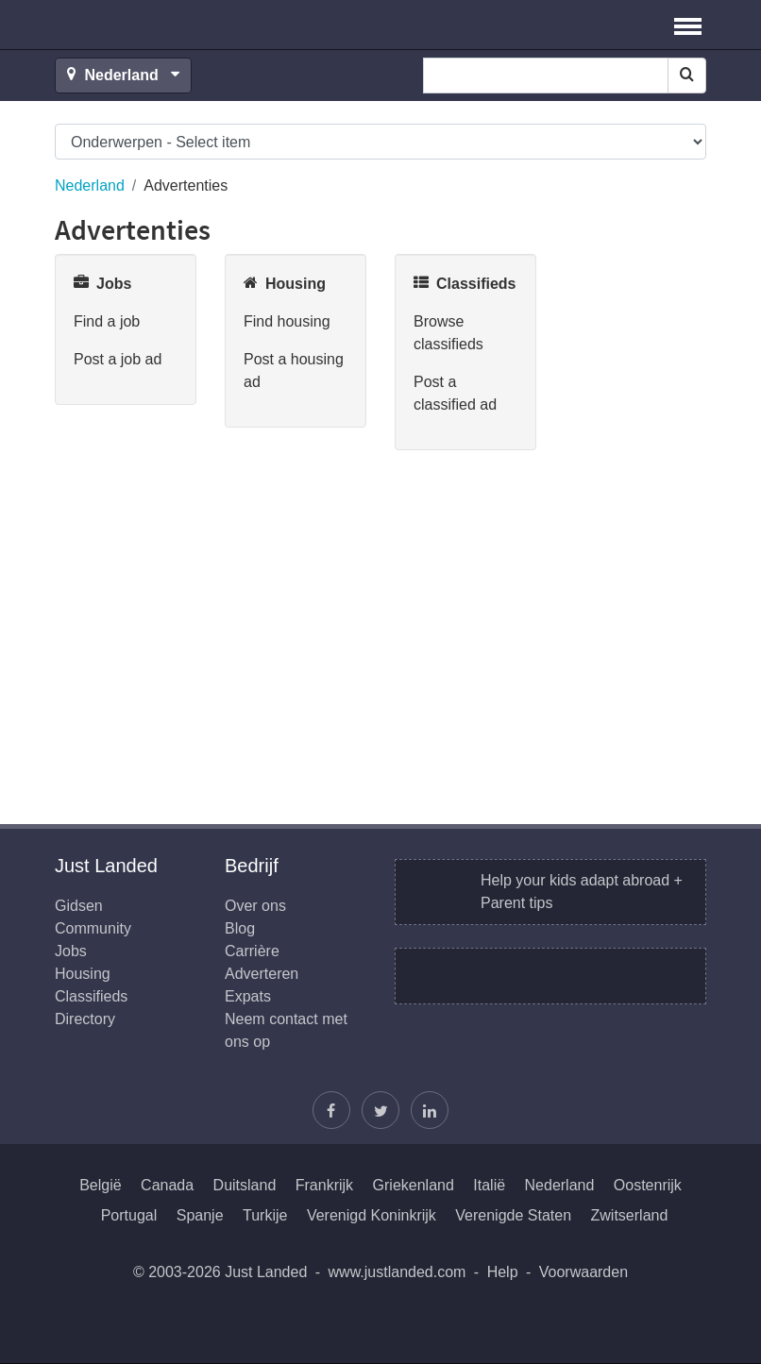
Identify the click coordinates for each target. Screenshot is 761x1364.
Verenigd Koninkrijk (371, 1215)
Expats (248, 996)
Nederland (90, 185)
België (100, 1185)
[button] (688, 25)
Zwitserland (629, 1215)
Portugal (129, 1215)
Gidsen (79, 906)
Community (93, 928)
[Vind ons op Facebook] (331, 1110)
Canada (167, 1185)
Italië (489, 1185)
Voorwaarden (583, 1272)
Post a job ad (117, 359)
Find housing (287, 321)
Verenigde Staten (513, 1215)
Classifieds (91, 996)
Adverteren (261, 974)
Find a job (107, 321)
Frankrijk (324, 1185)
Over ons (255, 906)
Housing (82, 974)
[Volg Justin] (380, 1110)
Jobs (71, 951)
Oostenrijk (648, 1185)
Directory (85, 1019)
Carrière (252, 951)
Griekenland (413, 1185)
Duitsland (245, 1185)
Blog (240, 928)
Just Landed (125, 24)
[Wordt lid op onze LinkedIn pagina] (429, 1110)
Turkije (265, 1215)
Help (502, 1272)
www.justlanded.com (397, 1272)
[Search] (687, 75)
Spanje (200, 1215)
